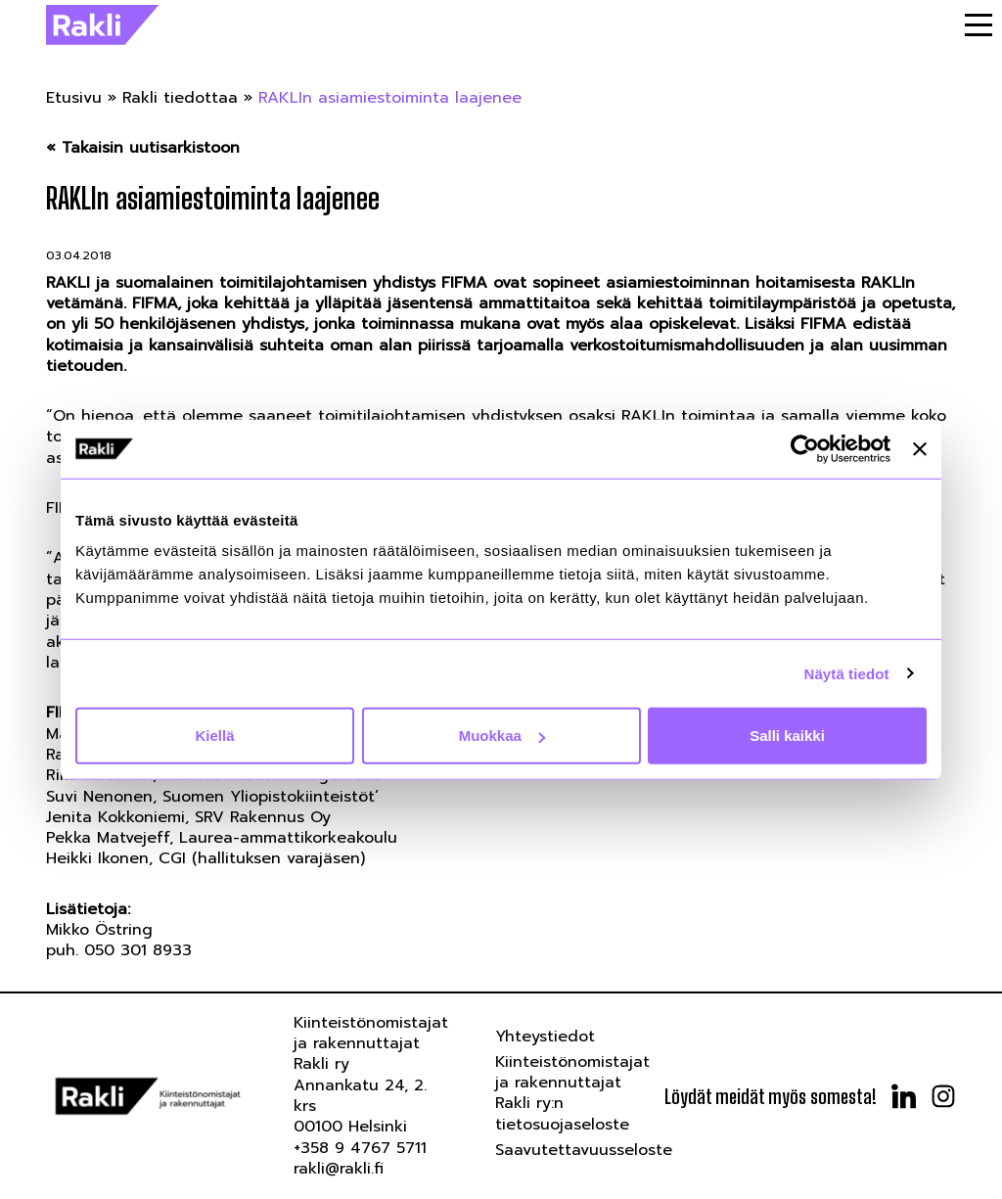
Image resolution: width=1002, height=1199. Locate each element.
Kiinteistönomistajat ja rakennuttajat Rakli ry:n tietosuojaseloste (572, 1093)
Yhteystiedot (545, 1036)
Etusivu (74, 98)
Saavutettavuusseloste (583, 1150)
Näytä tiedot (846, 673)
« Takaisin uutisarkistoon (143, 148)
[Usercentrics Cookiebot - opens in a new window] (804, 448)
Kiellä (214, 735)
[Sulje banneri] (920, 448)
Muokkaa (502, 735)
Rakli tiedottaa (180, 98)
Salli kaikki (787, 735)
